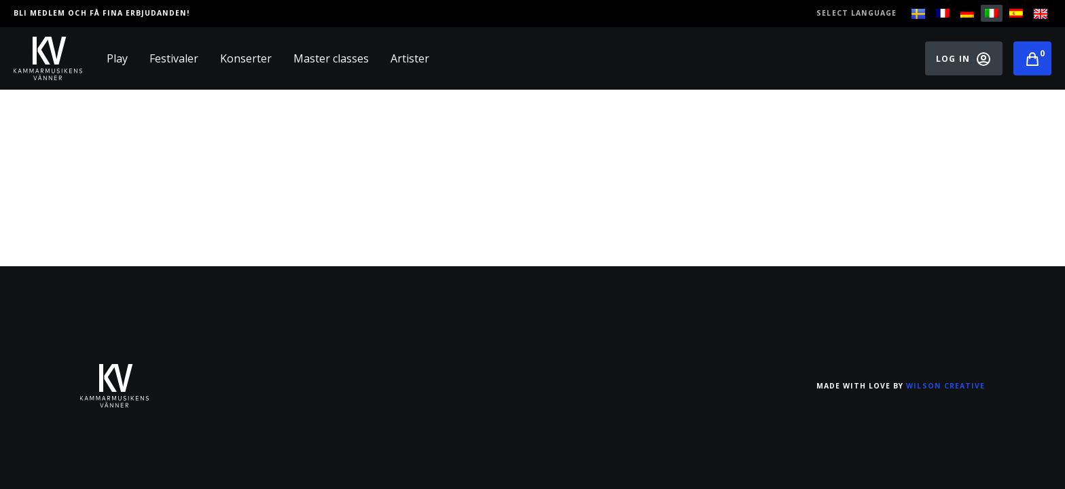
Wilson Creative (945, 386)
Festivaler (173, 58)
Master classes (331, 58)
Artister (410, 58)
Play (117, 58)
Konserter (246, 58)
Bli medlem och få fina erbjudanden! (101, 13)
